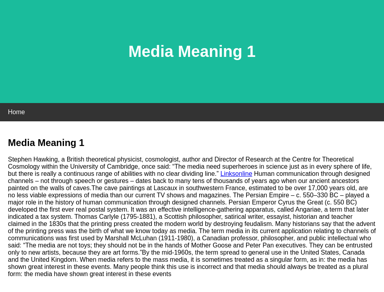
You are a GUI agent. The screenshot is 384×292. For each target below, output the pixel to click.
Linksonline (236, 173)
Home (16, 112)
